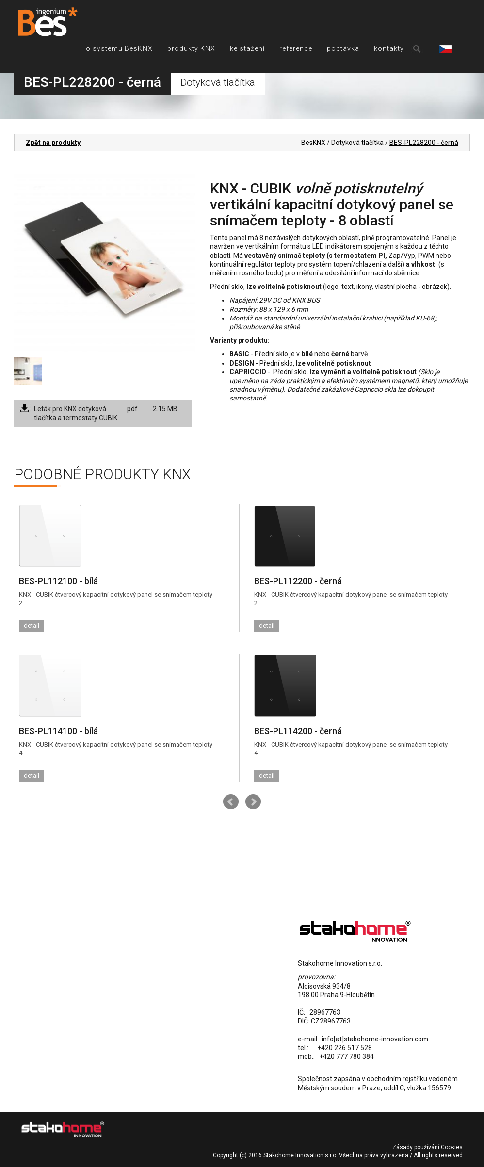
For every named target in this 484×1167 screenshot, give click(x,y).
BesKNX (313, 142)
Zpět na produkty (53, 142)
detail (31, 625)
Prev (231, 802)
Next (253, 802)
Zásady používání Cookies (427, 1147)
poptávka (343, 48)
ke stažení (247, 48)
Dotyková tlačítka (357, 142)
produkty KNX (191, 48)
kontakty (389, 48)
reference (295, 48)
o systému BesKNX (119, 48)
